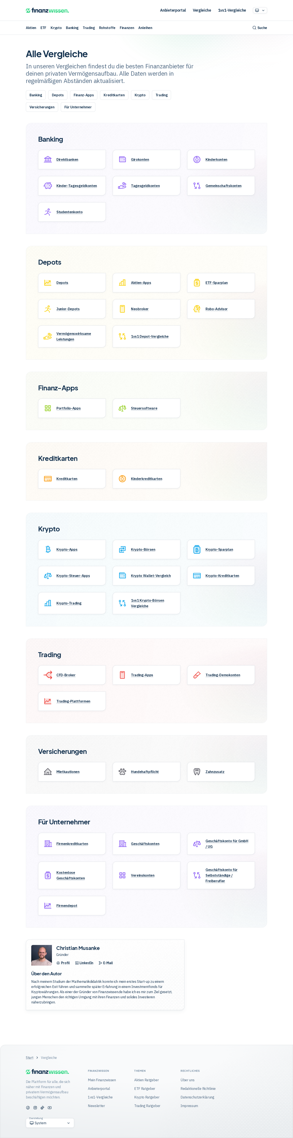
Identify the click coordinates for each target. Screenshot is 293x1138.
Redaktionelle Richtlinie (198, 1089)
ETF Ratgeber (144, 1089)
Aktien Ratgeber (146, 1080)
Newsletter (96, 1106)
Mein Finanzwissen (102, 1080)
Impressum (189, 1106)
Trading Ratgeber (147, 1106)
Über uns (187, 1080)
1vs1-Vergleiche (232, 10)
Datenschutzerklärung (197, 1097)
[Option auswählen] (260, 10)
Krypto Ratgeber (146, 1097)
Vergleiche (202, 10)
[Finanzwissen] (47, 10)
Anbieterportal (173, 10)
